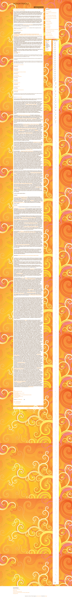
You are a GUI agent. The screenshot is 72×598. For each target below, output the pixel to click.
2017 (55, 62)
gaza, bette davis (16, 72)
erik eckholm (29, 394)
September (55, 95)
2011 (55, 75)
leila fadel (15, 396)
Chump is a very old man (16, 589)
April (55, 109)
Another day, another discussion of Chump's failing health (21, 592)
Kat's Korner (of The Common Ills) (51, 18)
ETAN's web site (30, 386)
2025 (55, 44)
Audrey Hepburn (16, 69)
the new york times (16, 391)
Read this (27, 27)
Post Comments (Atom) (30, 410)
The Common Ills (48, 11)
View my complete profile (47, 49)
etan (14, 397)
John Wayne (15, 87)
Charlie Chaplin (16, 90)
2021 (55, 53)
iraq (14, 390)
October (55, 90)
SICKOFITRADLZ (21, 4)
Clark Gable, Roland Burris (18, 76)
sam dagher (18, 396)
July (55, 101)
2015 (55, 66)
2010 (55, 77)
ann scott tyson (22, 394)
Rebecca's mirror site (49, 35)
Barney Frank (15, 590)
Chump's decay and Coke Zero (17, 591)
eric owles (20, 391)
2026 (55, 42)
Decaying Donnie (15, 593)
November (56, 87)
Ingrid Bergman (16, 83)
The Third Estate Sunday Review (51, 15)
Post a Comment (17, 403)
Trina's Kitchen (48, 26)
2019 (55, 57)
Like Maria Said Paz (17, 86)
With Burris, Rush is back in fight (27, 24)
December (56, 83)
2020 (55, 55)
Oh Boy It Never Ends (17, 82)
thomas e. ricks (16, 392)
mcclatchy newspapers (17, 395)
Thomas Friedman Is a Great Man (51, 16)
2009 (55, 79)
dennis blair (16, 397)
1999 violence (19, 382)
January (55, 121)
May (56, 106)
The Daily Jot (48, 24)
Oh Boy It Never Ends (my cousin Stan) (52, 29)
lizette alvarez (26, 394)
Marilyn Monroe (16, 65)
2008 (55, 582)
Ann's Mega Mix (48, 32)
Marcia (48, 42)
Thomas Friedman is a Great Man (18, 64)
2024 (55, 46)
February (55, 117)
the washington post (17, 394)
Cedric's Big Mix (48, 21)
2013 (55, 70)
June (55, 104)
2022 (55, 51)
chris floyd (21, 396)
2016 (55, 64)
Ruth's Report (48, 27)
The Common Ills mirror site (50, 37)
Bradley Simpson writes (21, 362)
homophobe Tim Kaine (19, 30)
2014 (55, 68)
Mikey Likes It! (16, 68)
